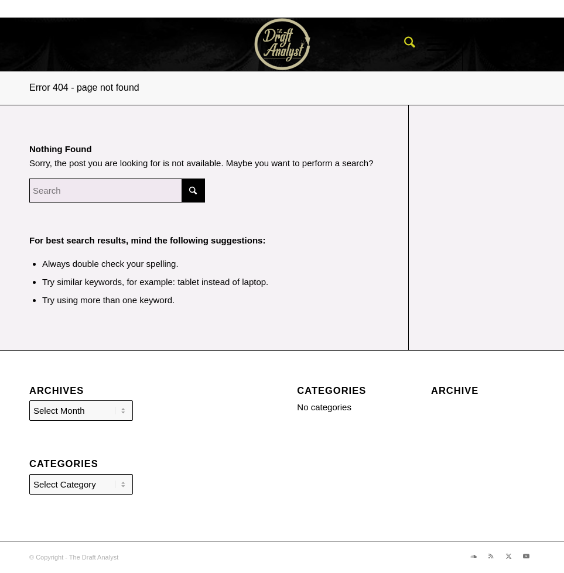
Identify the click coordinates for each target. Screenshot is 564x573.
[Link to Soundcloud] (491, 44)
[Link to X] (526, 44)
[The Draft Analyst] (282, 44)
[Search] (403, 44)
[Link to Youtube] (544, 44)
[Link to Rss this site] (509, 44)
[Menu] (431, 44)
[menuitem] (403, 44)
